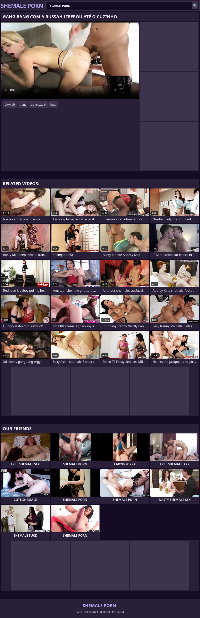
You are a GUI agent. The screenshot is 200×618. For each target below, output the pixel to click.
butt (53, 104)
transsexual (38, 104)
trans (23, 104)
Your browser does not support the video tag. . (70, 60)
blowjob (10, 104)
